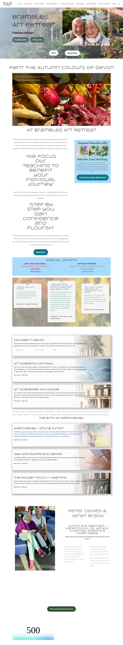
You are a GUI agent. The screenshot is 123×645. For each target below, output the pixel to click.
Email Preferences (104, 4)
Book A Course (39, 350)
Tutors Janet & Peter (67, 4)
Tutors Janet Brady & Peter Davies (61, 609)
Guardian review (20, 40)
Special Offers (72, 53)
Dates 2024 (28, 4)
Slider (114, 4)
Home (20, 4)
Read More (19, 350)
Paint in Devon (39, 4)
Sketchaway (80, 4)
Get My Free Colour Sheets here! (92, 177)
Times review (37, 40)
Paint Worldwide (51, 4)
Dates (53, 53)
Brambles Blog (91, 4)
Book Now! (40, 252)
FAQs (54, 350)
